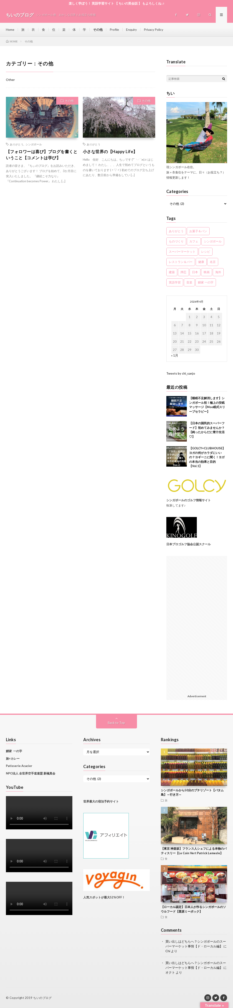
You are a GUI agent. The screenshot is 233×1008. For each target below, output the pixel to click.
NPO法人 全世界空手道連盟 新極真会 (30, 773)
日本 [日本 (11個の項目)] (195, 272)
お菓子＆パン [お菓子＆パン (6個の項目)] (198, 231)
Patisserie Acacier (19, 766)
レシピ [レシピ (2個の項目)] (205, 251)
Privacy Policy (153, 29)
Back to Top (116, 723)
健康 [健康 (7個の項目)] (201, 262)
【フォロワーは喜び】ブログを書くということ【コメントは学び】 (42, 154)
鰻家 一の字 (14, 751)
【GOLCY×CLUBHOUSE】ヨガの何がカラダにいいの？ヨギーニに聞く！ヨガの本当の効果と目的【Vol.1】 (207, 457)
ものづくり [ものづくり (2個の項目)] (176, 241)
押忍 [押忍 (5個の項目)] (183, 272)
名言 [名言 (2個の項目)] (213, 262)
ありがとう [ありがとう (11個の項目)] (176, 231)
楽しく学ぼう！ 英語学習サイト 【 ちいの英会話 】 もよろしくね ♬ (117, 3)
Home (10, 29)
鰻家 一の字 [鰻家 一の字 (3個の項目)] (205, 282)
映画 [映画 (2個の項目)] (207, 272)
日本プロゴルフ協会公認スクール (188, 544)
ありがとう (16, 144)
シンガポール (33, 144)
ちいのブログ (42, 998)
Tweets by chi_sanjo (180, 373)
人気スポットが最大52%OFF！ (104, 897)
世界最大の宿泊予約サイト (101, 801)
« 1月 (174, 355)
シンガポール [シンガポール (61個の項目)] (213, 241)
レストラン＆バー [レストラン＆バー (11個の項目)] (180, 262)
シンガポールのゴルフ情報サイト (188, 500)
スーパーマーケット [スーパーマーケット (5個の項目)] (182, 251)
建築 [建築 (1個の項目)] (172, 272)
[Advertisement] (197, 624)
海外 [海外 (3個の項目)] (218, 272)
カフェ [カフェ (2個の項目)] (193, 241)
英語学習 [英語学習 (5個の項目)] (175, 282)
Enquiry (131, 29)
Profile (114, 29)
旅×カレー (13, 758)
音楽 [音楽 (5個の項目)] (189, 282)
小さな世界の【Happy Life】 (110, 151)
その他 (98, 29)
